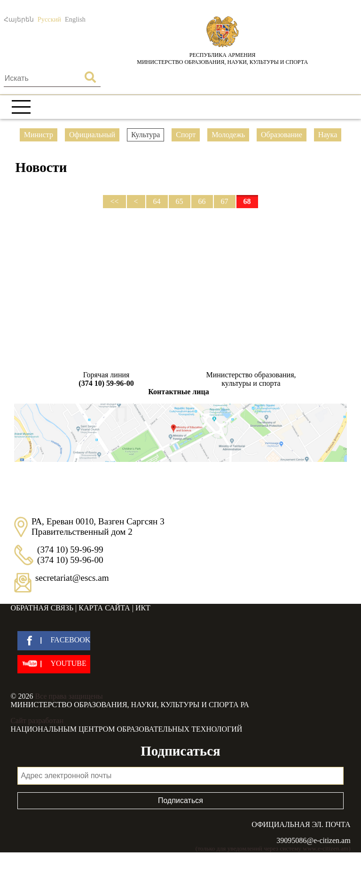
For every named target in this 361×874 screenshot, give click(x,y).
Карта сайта (104, 608)
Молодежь (228, 135)
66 (202, 201)
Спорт (186, 135)
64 (157, 201)
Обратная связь (41, 608)
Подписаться (180, 800)
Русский (49, 19)
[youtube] (53, 664)
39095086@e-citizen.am (313, 840)
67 (224, 201)
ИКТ (142, 608)
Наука (327, 135)
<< (114, 201)
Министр (38, 135)
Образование (281, 135)
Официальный (92, 135)
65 (179, 201)
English (75, 19)
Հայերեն (19, 19)
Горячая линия (106, 379)
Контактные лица (178, 392)
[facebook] (53, 640)
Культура (145, 135)
